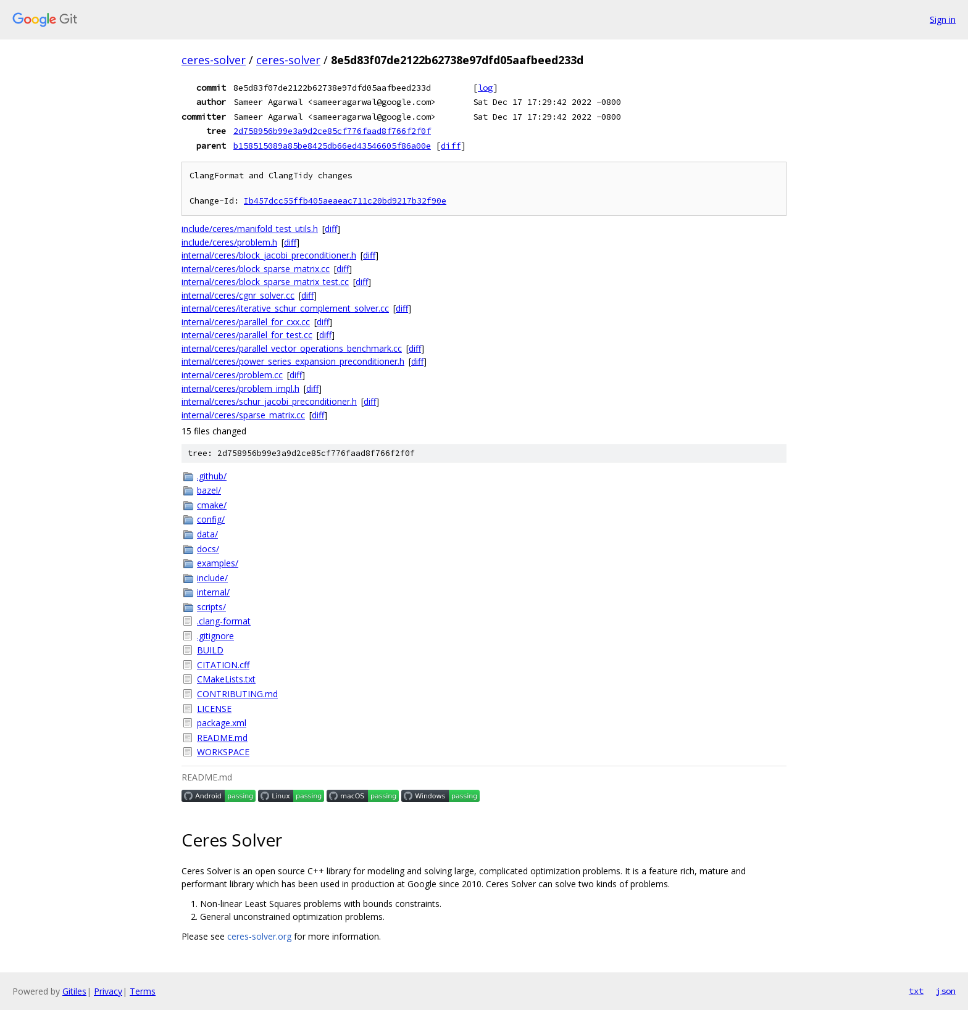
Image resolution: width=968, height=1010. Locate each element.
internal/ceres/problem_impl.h (240, 388)
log (485, 87)
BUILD (210, 650)
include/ (212, 578)
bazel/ (209, 490)
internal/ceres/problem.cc (232, 375)
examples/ (217, 563)
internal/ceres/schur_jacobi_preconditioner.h (269, 401)
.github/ (212, 476)
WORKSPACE (223, 752)
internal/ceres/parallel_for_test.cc (247, 335)
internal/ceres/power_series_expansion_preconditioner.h (293, 361)
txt (916, 990)
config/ (211, 519)
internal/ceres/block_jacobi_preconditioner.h (269, 255)
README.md (222, 737)
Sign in (943, 19)
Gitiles (74, 991)
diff (451, 145)
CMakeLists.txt (226, 679)
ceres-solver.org (259, 936)
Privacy (108, 991)
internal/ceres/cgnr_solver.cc (238, 295)
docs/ (208, 549)
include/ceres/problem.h (229, 242)
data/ (207, 534)
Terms (143, 991)
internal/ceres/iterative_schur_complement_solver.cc (285, 308)
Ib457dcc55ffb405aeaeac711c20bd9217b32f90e (345, 201)
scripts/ (211, 607)
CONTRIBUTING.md (237, 694)
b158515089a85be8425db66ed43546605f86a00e (332, 145)
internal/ (213, 592)
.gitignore (215, 636)
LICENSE (214, 708)
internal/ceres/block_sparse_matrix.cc (256, 269)
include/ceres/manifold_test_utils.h (250, 228)
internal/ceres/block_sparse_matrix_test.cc (265, 282)
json (946, 990)
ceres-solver (214, 59)
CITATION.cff (223, 665)
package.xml (221, 723)
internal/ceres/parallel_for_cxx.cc (246, 322)
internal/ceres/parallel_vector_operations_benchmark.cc (292, 348)
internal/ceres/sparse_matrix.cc (243, 415)
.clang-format (224, 621)
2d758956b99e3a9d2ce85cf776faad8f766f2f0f (332, 130)
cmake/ (212, 505)
